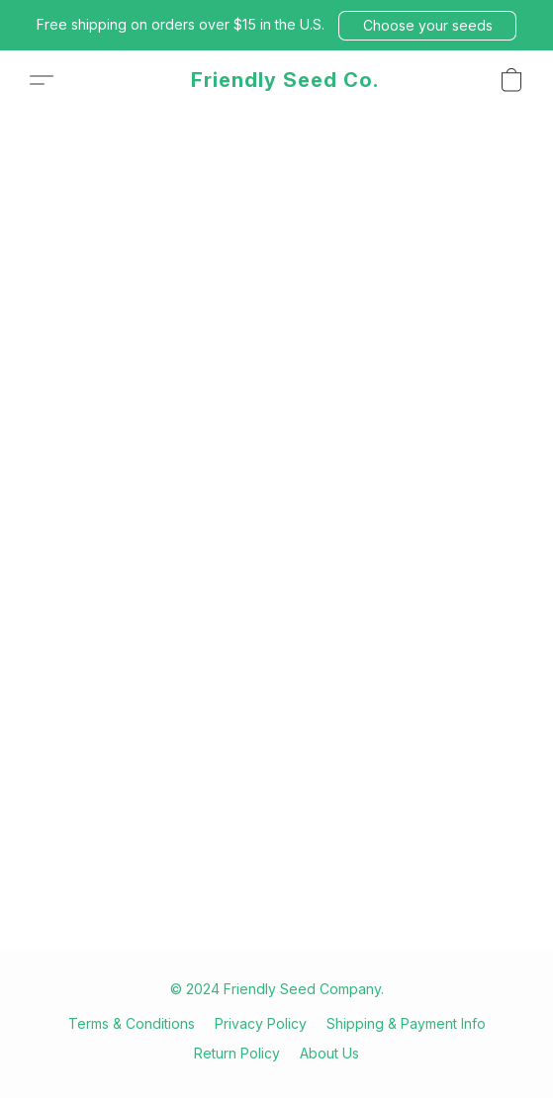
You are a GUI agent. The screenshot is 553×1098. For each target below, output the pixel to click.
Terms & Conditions (131, 1023)
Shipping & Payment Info (406, 1023)
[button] (427, 26)
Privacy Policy (261, 1023)
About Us (329, 1053)
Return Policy (237, 1053)
